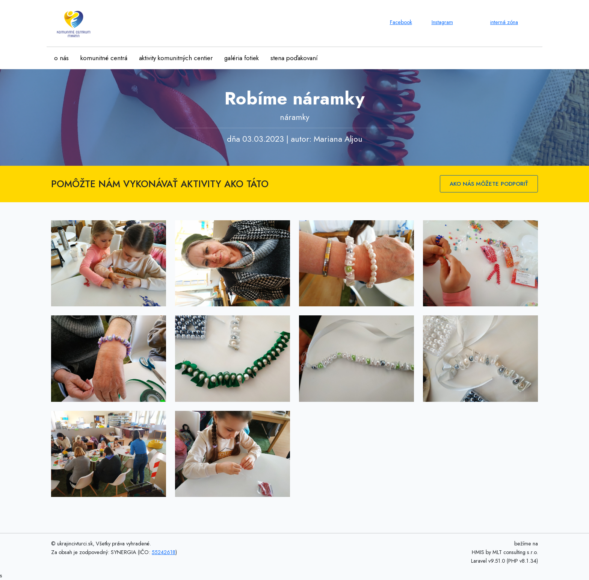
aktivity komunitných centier (176, 57)
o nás (61, 57)
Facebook (401, 22)
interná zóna (504, 22)
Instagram (442, 22)
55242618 (163, 552)
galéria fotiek (241, 57)
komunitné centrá (103, 57)
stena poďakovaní (294, 57)
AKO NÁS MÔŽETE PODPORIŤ (489, 184)
